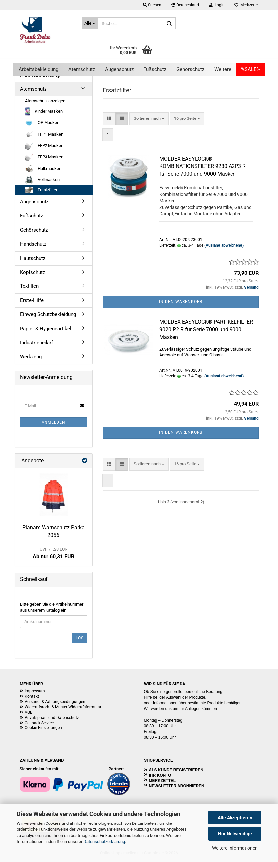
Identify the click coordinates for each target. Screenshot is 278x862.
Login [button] (217, 5)
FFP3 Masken (44, 157)
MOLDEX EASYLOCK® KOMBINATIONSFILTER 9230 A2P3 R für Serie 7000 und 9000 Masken (202, 166)
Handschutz (33, 244)
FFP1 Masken (44, 134)
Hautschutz (32, 258)
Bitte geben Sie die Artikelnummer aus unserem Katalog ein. (51, 607)
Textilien (29, 286)
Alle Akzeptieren (235, 817)
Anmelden (53, 422)
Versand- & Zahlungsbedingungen (55, 702)
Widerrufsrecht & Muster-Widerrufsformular (63, 707)
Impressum (35, 691)
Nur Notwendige (235, 833)
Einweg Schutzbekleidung (48, 314)
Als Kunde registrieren (176, 770)
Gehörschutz (190, 69)
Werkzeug (31, 357)
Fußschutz (154, 69)
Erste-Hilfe (32, 300)
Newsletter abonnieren (176, 786)
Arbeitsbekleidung (38, 69)
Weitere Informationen (235, 848)
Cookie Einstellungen (43, 728)
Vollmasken (42, 180)
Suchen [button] (152, 5)
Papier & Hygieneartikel (45, 329)
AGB (28, 712)
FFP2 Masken (44, 146)
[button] (185, 5)
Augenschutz (119, 69)
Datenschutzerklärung (104, 841)
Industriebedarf (36, 343)
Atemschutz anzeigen (45, 100)
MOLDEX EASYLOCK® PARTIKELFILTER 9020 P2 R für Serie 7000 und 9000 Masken (206, 329)
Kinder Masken (44, 111)
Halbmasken (43, 169)
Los (80, 638)
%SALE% (250, 69)
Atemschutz (81, 69)
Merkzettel (246, 5)
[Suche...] (90, 23)
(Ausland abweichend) (224, 245)
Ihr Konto (160, 775)
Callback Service (39, 723)
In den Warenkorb (180, 301)
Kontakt (32, 696)
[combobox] (149, 118)
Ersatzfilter (41, 190)
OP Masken (42, 123)
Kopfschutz (32, 272)
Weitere (222, 69)
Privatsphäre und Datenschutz (52, 718)
